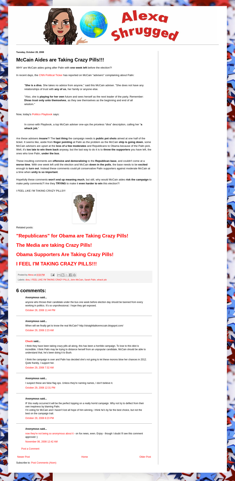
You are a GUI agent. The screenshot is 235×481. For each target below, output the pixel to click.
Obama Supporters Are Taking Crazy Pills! (64, 254)
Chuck (29, 341)
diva (28, 279)
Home (84, 456)
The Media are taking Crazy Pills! (54, 245)
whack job (102, 279)
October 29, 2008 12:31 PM (40, 387)
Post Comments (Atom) (43, 462)
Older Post (145, 456)
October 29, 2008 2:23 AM (39, 330)
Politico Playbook (42, 114)
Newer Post (23, 456)
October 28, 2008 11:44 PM (40, 310)
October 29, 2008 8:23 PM (39, 418)
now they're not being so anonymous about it (49, 433)
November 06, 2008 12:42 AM (41, 441)
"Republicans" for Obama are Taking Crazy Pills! (72, 235)
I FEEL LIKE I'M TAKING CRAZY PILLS (50, 279)
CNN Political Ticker (51, 75)
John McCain (76, 279)
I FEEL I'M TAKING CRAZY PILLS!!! (56, 263)
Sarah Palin (90, 279)
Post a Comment (30, 448)
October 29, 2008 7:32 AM (39, 367)
